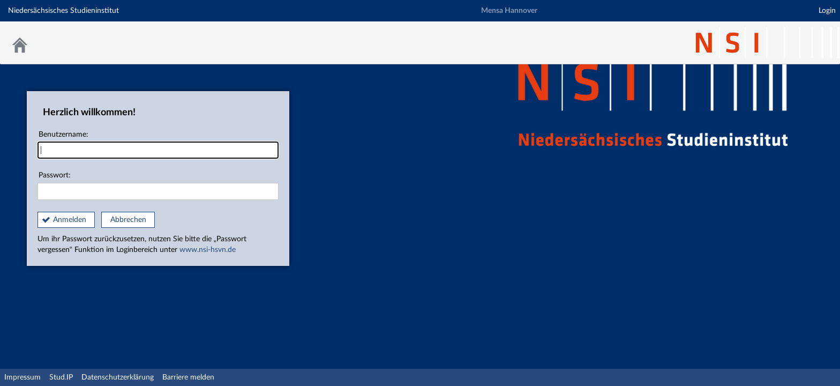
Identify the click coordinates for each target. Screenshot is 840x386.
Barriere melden (188, 377)
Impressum (22, 377)
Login (827, 10)
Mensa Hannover (509, 10)
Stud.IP (61, 377)
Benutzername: (158, 145)
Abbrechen (128, 220)
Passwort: (158, 186)
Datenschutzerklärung (117, 377)
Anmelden (69, 220)
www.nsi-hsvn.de (207, 250)
